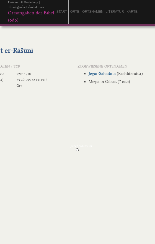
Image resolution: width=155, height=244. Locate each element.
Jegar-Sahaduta (102, 73)
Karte (132, 12)
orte (74, 12)
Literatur (115, 12)
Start (61, 12)
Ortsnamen (92, 12)
